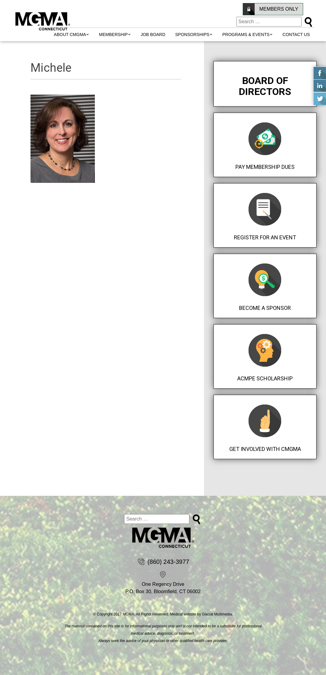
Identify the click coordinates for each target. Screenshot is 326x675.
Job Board (153, 34)
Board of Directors (265, 86)
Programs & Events (246, 34)
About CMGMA (70, 34)
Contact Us (296, 34)
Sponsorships (192, 34)
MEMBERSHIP (113, 34)
